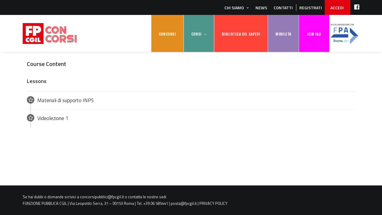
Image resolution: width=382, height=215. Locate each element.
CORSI (196, 33)
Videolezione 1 (47, 118)
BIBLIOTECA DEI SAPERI (241, 33)
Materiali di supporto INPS (60, 100)
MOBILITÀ (283, 33)
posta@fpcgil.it (184, 203)
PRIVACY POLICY (213, 203)
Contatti (283, 7)
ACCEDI (337, 7)
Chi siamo (234, 7)
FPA (344, 33)
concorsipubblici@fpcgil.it (102, 197)
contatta (135, 197)
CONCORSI (167, 33)
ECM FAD (314, 33)
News (261, 7)
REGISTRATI (310, 7)
